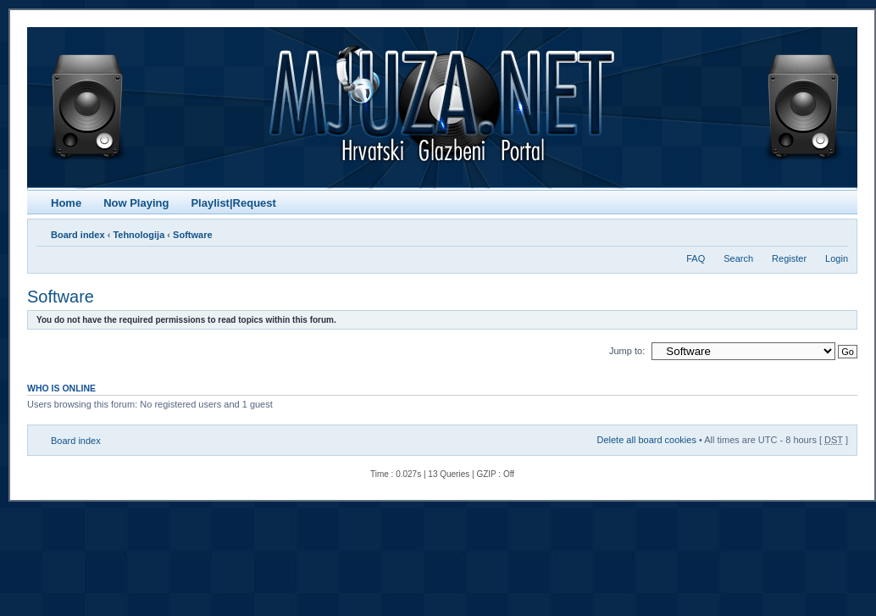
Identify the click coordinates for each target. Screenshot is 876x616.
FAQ (695, 258)
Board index (78, 235)
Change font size (835, 231)
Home (66, 203)
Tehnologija (138, 235)
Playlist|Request (233, 203)
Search (738, 258)
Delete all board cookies (646, 440)
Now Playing (136, 203)
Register (789, 258)
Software (192, 235)
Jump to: (627, 351)
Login (836, 258)
